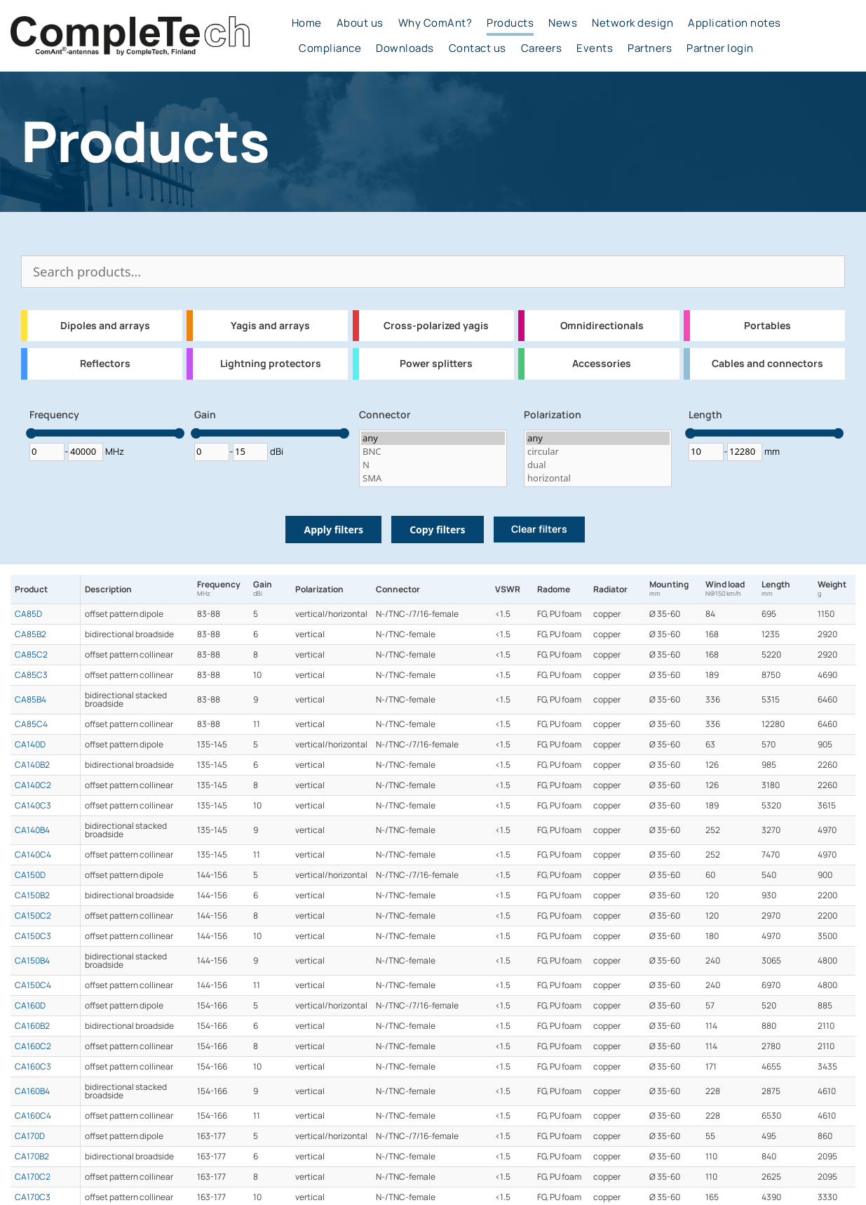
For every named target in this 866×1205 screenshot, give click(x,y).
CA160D (30, 1005)
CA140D (30, 744)
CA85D (28, 614)
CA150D (30, 875)
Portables (767, 325)
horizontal (598, 478)
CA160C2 (33, 1046)
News (562, 23)
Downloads (405, 48)
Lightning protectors (270, 363)
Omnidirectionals (602, 325)
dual (598, 465)
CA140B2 (32, 765)
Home (307, 23)
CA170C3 (32, 1197)
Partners (650, 48)
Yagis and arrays (270, 325)
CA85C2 (31, 654)
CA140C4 (33, 854)
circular (598, 451)
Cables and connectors (767, 363)
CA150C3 (33, 936)
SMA (433, 478)
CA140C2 (33, 785)
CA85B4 (30, 699)
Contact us (477, 48)
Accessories (601, 363)
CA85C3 (31, 675)
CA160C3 (33, 1066)
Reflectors (105, 363)
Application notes (734, 23)
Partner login (720, 48)
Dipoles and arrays (105, 325)
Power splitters (436, 363)
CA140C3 (33, 805)
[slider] (31, 433)
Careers (541, 48)
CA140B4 (32, 830)
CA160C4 (33, 1115)
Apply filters (333, 529)
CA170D (30, 1136)
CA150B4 (32, 960)
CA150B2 (32, 895)
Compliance (330, 48)
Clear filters (539, 529)
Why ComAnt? (435, 23)
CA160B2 (32, 1026)
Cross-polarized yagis (436, 325)
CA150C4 (33, 985)
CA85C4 (31, 724)
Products (510, 23)
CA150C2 (33, 915)
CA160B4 (32, 1091)
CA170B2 (32, 1156)
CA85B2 (30, 634)
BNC (433, 451)
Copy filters (437, 529)
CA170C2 (32, 1177)
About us (360, 23)
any (433, 438)
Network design (632, 23)
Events (594, 48)
